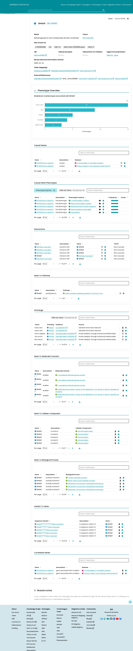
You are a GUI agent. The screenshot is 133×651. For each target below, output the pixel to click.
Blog (89, 619)
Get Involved (91, 612)
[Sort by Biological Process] (81, 474)
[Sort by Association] (69, 160)
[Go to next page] (69, 217)
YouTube (90, 625)
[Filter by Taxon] (72, 190)
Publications (16, 625)
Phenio (44, 625)
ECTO (44, 641)
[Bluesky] (120, 618)
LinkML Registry (77, 627)
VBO (43, 631)
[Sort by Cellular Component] (92, 428)
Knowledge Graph (74, 5)
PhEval (59, 618)
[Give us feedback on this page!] (130, 602)
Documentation (32, 631)
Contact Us (16, 622)
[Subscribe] (102, 618)
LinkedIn (90, 622)
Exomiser (60, 615)
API (29, 616)
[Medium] (108, 618)
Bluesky (90, 628)
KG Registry (76, 624)
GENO (44, 634)
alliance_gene (112, 55)
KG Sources (31, 644)
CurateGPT (61, 637)
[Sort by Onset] (127, 197)
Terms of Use (31, 634)
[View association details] (124, 163)
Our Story (15, 612)
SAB (13, 619)
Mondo (44, 612)
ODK (58, 631)
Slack (89, 616)
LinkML (59, 621)
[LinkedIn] (114, 618)
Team (14, 616)
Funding (15, 628)
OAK (58, 628)
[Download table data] (78, 171)
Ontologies (86, 5)
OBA (43, 628)
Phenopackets (62, 640)
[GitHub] (111, 618)
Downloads (31, 612)
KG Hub (74, 621)
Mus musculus (88, 38)
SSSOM (59, 624)
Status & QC (31, 625)
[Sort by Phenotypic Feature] (85, 197)
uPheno (44, 619)
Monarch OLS (76, 612)
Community (126, 5)
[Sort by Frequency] (118, 197)
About (63, 5)
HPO (43, 622)
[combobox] (66, 10)
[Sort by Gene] (40, 160)
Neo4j (30, 619)
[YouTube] (117, 618)
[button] (114, 200)
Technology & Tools (99, 5)
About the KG (32, 641)
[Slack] (105, 618)
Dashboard (31, 647)
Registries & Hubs (114, 5)
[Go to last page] (72, 217)
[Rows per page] (45, 171)
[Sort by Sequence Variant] (50, 521)
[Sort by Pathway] (71, 290)
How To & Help (32, 628)
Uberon (44, 616)
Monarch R (31, 622)
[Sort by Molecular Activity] (70, 371)
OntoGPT (60, 634)
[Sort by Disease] (82, 160)
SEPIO (44, 638)
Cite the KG (31, 638)
